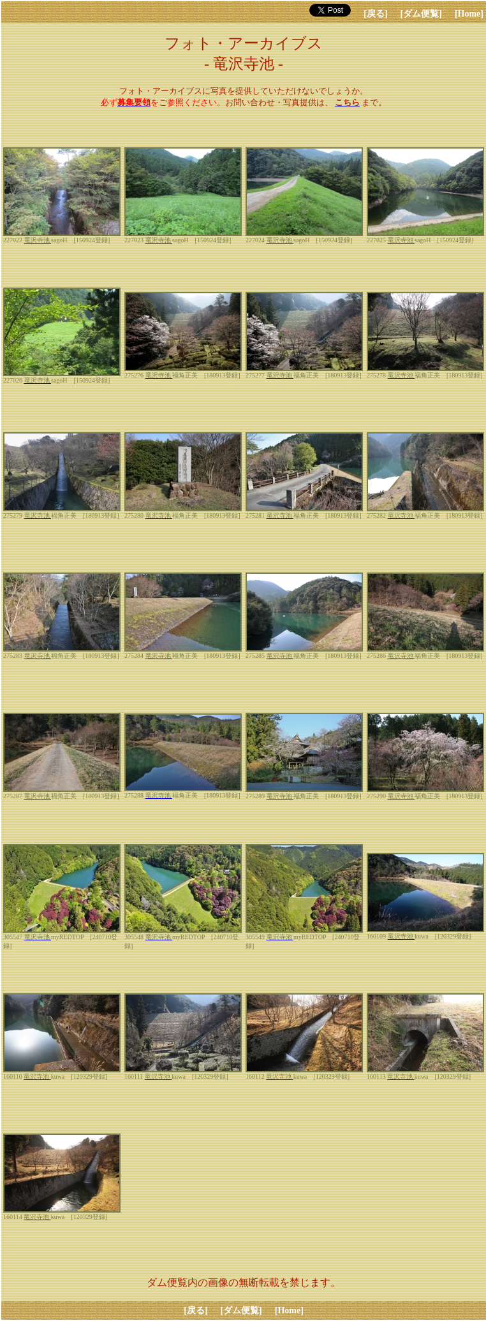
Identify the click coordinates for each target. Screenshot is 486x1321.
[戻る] (375, 13)
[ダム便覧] (421, 13)
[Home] (469, 13)
